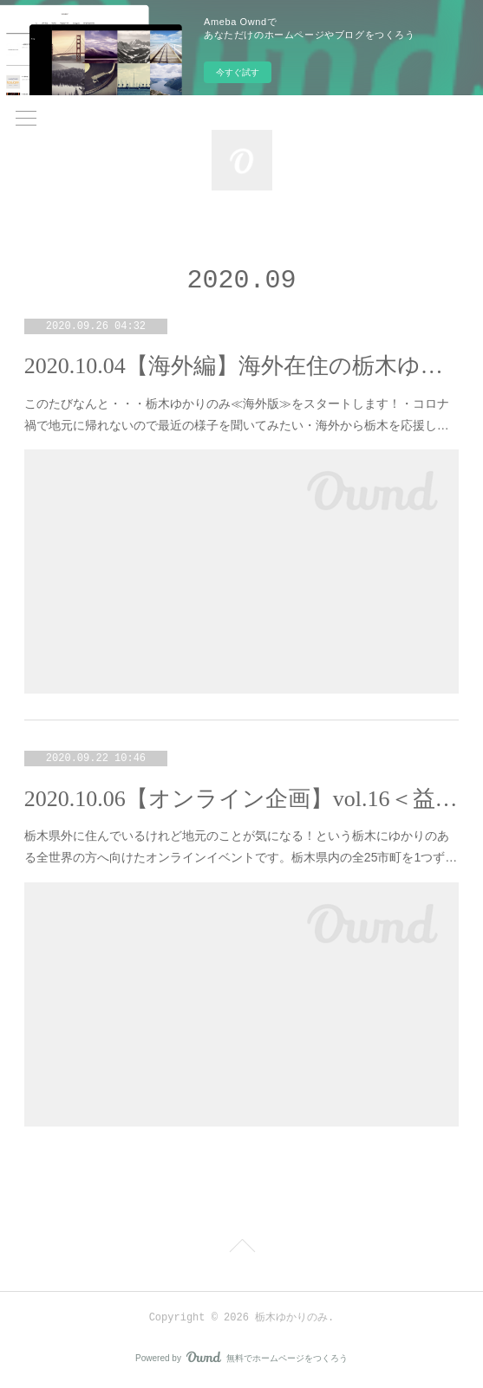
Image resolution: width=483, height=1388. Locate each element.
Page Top (241, 1248)
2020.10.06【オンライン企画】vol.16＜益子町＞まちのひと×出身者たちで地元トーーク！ (241, 798)
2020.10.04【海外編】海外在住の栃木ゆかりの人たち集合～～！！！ (241, 365)
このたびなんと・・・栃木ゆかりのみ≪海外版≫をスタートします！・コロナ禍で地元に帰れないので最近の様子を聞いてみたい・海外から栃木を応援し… (236, 414)
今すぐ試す (237, 72)
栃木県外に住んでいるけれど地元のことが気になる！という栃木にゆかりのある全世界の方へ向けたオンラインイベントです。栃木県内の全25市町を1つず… (240, 846)
